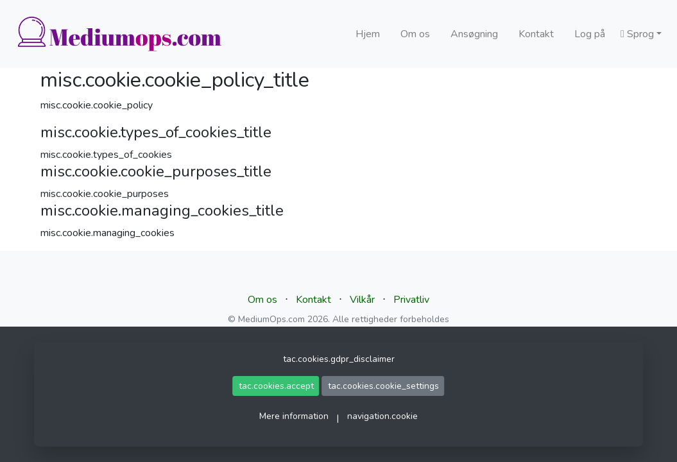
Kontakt (536, 34)
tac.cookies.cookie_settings (383, 386)
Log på (589, 34)
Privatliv (411, 300)
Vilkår (362, 300)
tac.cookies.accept (276, 386)
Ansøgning (474, 34)
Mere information (294, 416)
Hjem (368, 34)
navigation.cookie (382, 416)
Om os (415, 34)
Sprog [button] (637, 34)
